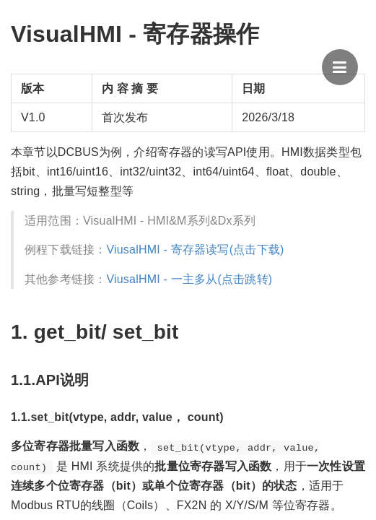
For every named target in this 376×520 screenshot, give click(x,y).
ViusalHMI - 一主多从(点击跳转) (189, 279)
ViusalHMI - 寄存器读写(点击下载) (195, 249)
